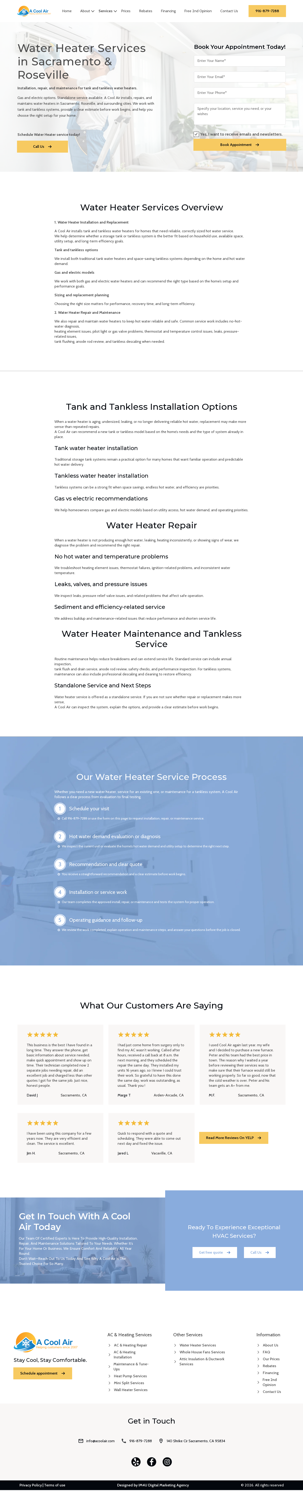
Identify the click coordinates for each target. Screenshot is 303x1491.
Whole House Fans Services (202, 1353)
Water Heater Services (198, 1346)
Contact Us (231, 11)
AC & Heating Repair (130, 1346)
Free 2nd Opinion (200, 11)
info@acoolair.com (96, 1442)
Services (108, 11)
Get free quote (215, 1253)
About (87, 11)
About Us (270, 1346)
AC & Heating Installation (125, 1355)
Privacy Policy (31, 1486)
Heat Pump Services (130, 1377)
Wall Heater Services (130, 1391)
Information (268, 1335)
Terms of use (54, 1486)
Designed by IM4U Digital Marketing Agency (153, 1486)
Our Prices (271, 1360)
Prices (128, 11)
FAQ (266, 1353)
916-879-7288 (267, 11)
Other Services (188, 1335)
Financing (170, 11)
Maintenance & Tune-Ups (131, 1367)
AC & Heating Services (130, 1335)
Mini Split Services (129, 1384)
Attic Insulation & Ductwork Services (201, 1362)
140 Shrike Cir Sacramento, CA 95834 (191, 1442)
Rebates (148, 11)
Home (69, 11)
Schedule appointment (42, 1374)
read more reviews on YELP (233, 1138)
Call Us (42, 147)
